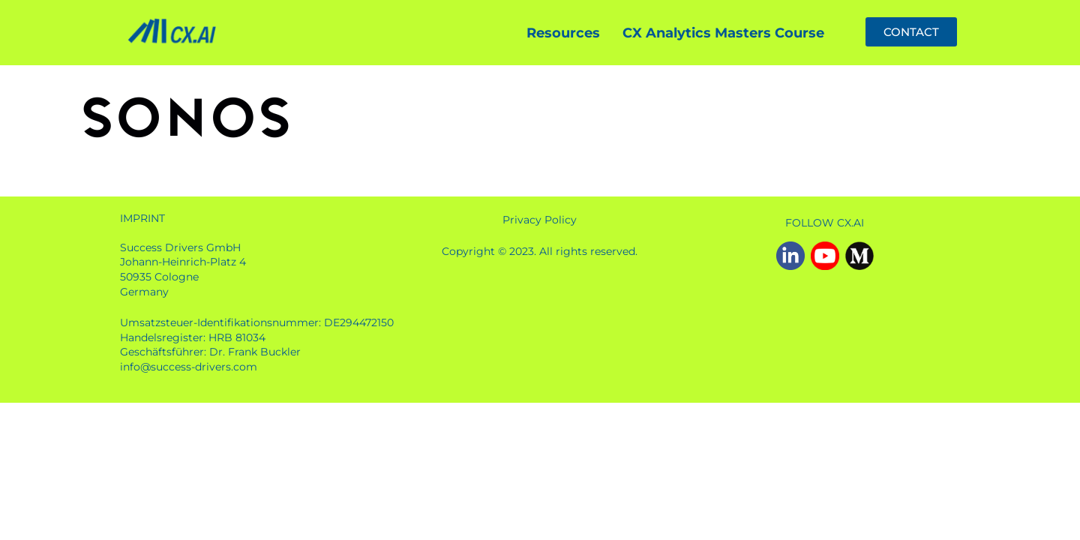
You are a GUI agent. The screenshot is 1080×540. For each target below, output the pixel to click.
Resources (563, 33)
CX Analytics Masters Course (723, 33)
